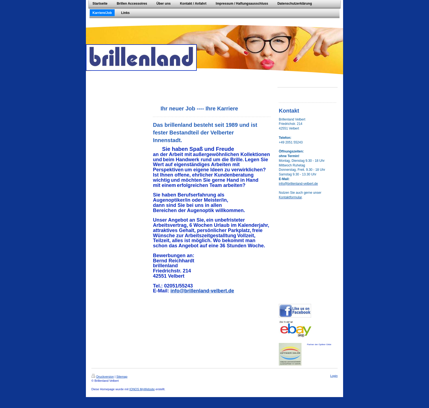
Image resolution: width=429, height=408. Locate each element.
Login (334, 375)
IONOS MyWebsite (142, 389)
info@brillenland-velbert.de (202, 290)
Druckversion (102, 376)
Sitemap (121, 376)
